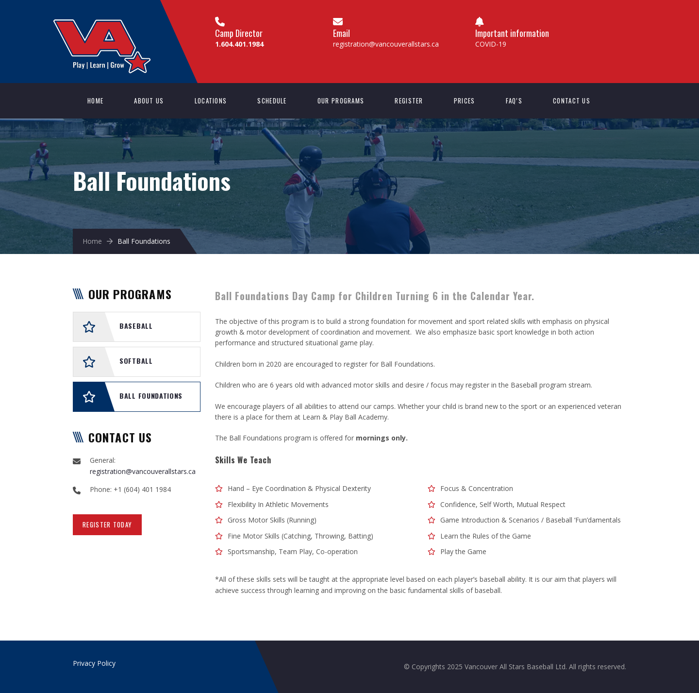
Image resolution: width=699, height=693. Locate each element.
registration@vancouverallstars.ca (386, 44)
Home (95, 100)
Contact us (571, 100)
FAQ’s (514, 100)
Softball (136, 360)
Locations (211, 100)
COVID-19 (490, 44)
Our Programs (341, 100)
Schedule (271, 100)
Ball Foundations (151, 395)
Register (409, 100)
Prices (464, 100)
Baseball (136, 326)
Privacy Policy (94, 663)
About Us (149, 100)
